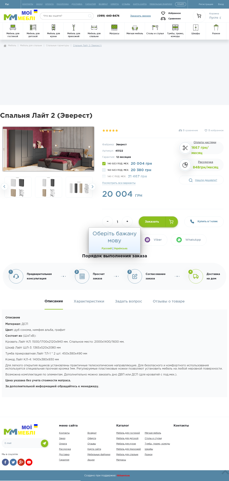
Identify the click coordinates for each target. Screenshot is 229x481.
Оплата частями (205, 142)
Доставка (64, 455)
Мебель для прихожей (128, 449)
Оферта (91, 438)
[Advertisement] (114, 75)
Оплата (63, 444)
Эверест (121, 145)
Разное (148, 455)
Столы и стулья (153, 438)
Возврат (92, 433)
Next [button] (92, 186)
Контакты (64, 433)
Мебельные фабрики (98, 455)
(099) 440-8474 (108, 16)
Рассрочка (205, 162)
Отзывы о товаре (169, 301)
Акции (91, 460)
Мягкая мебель (153, 433)
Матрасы (121, 460)
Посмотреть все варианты (119, 183)
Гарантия (64, 460)
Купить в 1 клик (204, 221)
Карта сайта (94, 449)
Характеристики (89, 301)
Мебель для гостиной (128, 433)
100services (123, 476)
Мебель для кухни (126, 444)
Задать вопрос (128, 301)
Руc (7, 4)
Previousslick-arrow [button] (4, 186)
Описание (54, 301)
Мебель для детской (127, 438)
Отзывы (91, 444)
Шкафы (149, 449)
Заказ (62, 438)
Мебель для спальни (127, 455)
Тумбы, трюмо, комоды (157, 444)
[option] (18, 187)
